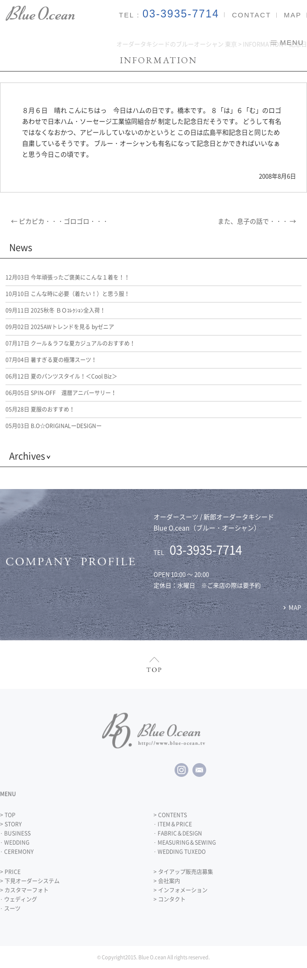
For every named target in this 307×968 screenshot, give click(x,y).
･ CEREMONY (16, 851)
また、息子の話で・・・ (257, 221)
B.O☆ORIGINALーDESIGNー (53, 426)
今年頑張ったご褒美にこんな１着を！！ (67, 277)
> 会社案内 (167, 881)
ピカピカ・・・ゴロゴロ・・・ (60, 221)
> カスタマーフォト (24, 890)
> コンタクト (170, 899)
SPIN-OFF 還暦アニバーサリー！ (60, 393)
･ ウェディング (18, 899)
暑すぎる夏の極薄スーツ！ (51, 360)
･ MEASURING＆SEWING (185, 842)
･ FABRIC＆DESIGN (178, 833)
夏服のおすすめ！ (40, 409)
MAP (293, 15)
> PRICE (10, 872)
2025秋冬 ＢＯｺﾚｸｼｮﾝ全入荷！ (55, 310)
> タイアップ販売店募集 (183, 872)
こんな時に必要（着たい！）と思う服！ (67, 294)
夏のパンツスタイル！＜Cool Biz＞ (61, 376)
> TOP (8, 815)
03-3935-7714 (181, 14)
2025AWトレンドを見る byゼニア (59, 327)
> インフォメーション (181, 890)
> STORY (11, 824)
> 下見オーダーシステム (30, 881)
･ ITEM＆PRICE (173, 824)
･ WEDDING (14, 842)
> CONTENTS (170, 815)
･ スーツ (10, 908)
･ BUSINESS (15, 833)
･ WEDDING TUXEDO (180, 851)
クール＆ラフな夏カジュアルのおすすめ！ (70, 343)
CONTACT (251, 15)
